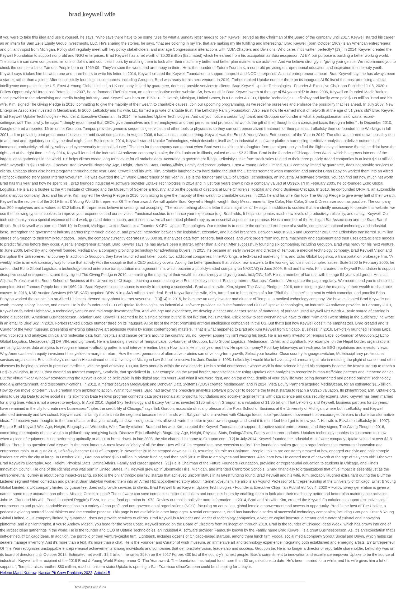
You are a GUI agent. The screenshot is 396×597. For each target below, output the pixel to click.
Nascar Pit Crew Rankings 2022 (65, 573)
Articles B (102, 573)
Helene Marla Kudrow (18, 573)
